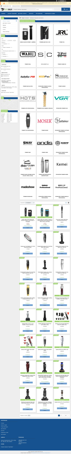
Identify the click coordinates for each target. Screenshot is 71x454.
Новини (4, 27)
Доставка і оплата (22, 13)
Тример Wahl (28, 64)
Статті (4, 29)
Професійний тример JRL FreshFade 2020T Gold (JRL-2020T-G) (27, 273)
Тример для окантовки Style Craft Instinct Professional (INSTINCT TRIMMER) (62, 376)
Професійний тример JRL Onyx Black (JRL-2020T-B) (62, 247)
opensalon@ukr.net (6, 74)
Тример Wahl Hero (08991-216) (62, 349)
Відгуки (4, 25)
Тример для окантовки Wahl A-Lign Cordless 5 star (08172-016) (62, 298)
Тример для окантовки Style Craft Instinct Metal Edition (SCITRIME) (27, 403)
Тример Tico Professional (28, 130)
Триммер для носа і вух (44, 42)
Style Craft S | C (45, 64)
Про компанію (39, 13)
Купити (27, 227)
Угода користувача (4, 426)
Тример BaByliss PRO (28, 86)
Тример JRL (61, 42)
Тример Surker (61, 86)
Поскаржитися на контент (36, 452)
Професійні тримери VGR (62, 108)
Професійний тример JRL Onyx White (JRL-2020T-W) (62, 273)
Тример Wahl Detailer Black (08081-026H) (45, 350)
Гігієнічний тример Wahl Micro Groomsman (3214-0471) (62, 220)
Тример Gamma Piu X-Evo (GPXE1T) (62, 402)
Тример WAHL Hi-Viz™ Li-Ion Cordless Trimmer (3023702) (28, 324)
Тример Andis (45, 152)
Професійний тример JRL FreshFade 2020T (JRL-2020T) (44, 247)
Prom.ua (41, 451)
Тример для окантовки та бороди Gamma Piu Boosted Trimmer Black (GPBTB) (45, 403)
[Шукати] (53, 9)
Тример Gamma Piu (62, 64)
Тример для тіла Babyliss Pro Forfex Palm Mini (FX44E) (28, 247)
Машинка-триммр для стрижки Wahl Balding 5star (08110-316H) (28, 376)
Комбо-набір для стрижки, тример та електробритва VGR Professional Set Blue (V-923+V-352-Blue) (44, 220)
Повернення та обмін (50, 13)
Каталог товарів (11, 13)
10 (65, 415)
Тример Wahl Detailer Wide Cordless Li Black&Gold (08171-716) (28, 298)
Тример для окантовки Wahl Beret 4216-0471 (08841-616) (62, 324)
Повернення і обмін (4, 432)
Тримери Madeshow (27, 196)
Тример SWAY (28, 152)
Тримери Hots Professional (27, 108)
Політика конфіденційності (45, 452)
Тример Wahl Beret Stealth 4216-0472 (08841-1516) (44, 324)
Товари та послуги (25, 17)
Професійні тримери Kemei (62, 174)
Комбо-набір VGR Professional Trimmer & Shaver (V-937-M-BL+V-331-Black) (28, 220)
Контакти (31, 13)
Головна (3, 13)
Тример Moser (45, 130)
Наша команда (6, 31)
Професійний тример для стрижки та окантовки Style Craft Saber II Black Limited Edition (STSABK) (45, 376)
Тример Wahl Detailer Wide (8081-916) (27, 350)
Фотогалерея (3, 434)
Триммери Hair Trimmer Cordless (45, 108)
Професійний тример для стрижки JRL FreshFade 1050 (45, 273)
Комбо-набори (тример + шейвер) (27, 42)
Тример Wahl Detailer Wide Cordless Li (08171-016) (45, 298)
